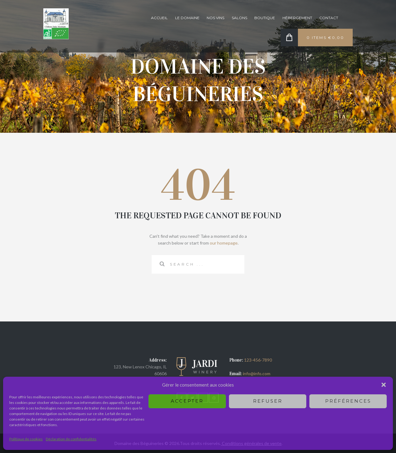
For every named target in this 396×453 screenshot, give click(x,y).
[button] (384, 385)
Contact (328, 17)
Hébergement (297, 17)
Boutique (264, 17)
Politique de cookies (26, 439)
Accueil (159, 17)
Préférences (348, 401)
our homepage (224, 242)
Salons (239, 17)
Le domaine (187, 17)
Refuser (267, 401)
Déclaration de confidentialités (71, 439)
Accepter (187, 401)
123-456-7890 (258, 360)
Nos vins (215, 17)
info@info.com (256, 373)
